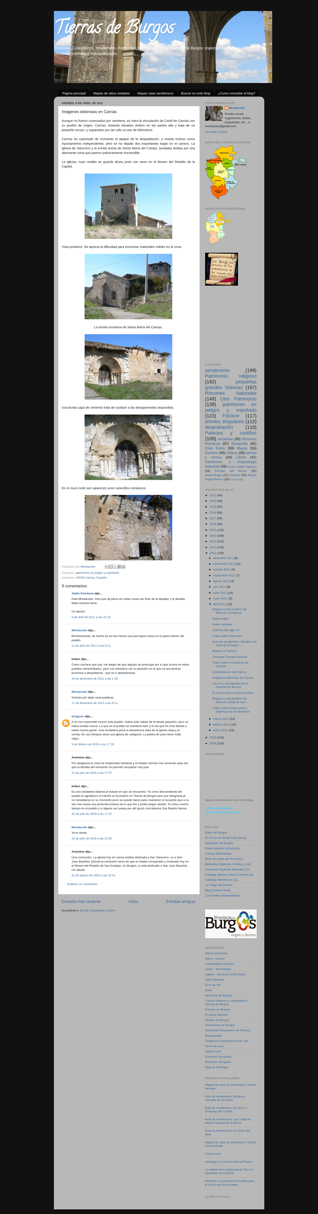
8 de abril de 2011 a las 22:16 (91, 617)
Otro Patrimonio (238, 399)
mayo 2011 (221, 598)
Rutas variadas (222, 624)
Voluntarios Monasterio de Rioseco (228, 1030)
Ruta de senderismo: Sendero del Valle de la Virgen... (234, 643)
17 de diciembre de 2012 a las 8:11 (95, 703)
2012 (213, 547)
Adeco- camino (215, 958)
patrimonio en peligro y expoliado (97, 572)
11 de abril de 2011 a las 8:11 (91, 645)
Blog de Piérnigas (216, 1067)
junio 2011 (220, 592)
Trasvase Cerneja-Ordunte (229, 656)
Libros (241, 457)
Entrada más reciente (81, 901)
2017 (213, 518)
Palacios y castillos (231, 433)
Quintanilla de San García (229, 672)
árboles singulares (224, 421)
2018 (213, 512)
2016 (213, 524)
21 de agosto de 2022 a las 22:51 (93, 875)
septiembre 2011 (224, 575)
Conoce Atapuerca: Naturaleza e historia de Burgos (226, 1002)
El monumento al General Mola (232, 692)
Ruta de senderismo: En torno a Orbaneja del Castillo (226, 1109)
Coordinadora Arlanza (219, 963)
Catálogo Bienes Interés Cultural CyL (229, 874)
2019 (213, 506)
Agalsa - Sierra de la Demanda (225, 974)
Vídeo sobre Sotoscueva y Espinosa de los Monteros (231, 709)
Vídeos (232, 453)
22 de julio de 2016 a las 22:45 (92, 838)
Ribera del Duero (216, 953)
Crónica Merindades (218, 853)
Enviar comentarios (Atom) (97, 910)
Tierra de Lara (214, 1046)
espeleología (213, 475)
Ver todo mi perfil (216, 131)
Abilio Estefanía (83, 593)
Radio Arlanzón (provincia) (222, 848)
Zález (208, 990)
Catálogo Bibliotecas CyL (221, 879)
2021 (213, 495)
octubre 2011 (222, 569)
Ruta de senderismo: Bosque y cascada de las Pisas (225, 1098)
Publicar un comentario (82, 884)
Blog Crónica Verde (218, 890)
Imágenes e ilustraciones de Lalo (226, 1041)
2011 (213, 553)
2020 (213, 501)
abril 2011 (220, 604)
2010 (213, 737)
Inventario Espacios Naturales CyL (227, 869)
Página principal (74, 93)
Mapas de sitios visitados (111, 93)
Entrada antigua (180, 901)
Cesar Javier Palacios (242, 466)
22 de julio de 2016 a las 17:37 (92, 813)
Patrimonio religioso (231, 376)
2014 (213, 535)
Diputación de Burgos (219, 843)
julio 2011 (220, 586)
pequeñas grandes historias (231, 384)
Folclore (230, 415)
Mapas (242, 448)
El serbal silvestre (216, 1014)
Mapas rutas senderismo (155, 93)
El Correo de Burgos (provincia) (226, 837)
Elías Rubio (215, 448)
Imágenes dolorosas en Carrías (233, 677)
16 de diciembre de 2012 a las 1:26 (95, 678)
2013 (213, 541)
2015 (213, 530)
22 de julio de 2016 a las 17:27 (92, 772)
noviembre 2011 (224, 563)
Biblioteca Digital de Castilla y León (228, 864)
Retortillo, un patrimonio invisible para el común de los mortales (229, 1182)
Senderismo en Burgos (220, 1025)
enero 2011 (221, 730)
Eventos (211, 453)
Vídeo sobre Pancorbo (227, 636)
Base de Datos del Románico (224, 858)
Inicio (133, 901)
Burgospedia (213, 1035)
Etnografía (239, 444)
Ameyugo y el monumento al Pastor (228, 1161)
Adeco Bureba (214, 979)
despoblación (219, 427)
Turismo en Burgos (217, 1009)
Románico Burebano (218, 1056)
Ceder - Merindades (218, 969)
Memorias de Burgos (219, 995)
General (234, 475)
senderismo (217, 370)
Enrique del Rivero (231, 471)
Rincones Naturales (231, 393)
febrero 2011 (222, 724)
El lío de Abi (213, 985)
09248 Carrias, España (91, 577)
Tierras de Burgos (114, 29)
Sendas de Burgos (217, 1020)
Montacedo (79, 630)
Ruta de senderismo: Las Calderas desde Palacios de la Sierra (228, 1121)
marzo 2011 (221, 718)
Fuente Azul (213, 1153)
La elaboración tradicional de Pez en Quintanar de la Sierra (229, 1171)
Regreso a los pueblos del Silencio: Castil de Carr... (230, 700)
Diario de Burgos (216, 832)
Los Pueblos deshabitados (222, 895)
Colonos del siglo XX (226, 630)
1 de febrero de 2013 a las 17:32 (93, 744)
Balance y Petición (224, 651)
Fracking (234, 479)
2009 (213, 743)
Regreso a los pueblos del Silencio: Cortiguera (229, 611)
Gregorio (78, 716)
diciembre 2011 (223, 558)
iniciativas (225, 439)
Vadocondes (220, 618)
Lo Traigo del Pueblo (218, 885)
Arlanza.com (213, 1051)
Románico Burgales (218, 1062)
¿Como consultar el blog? (236, 93)
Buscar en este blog (195, 93)
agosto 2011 (221, 581)
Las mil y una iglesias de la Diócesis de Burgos (230, 685)
